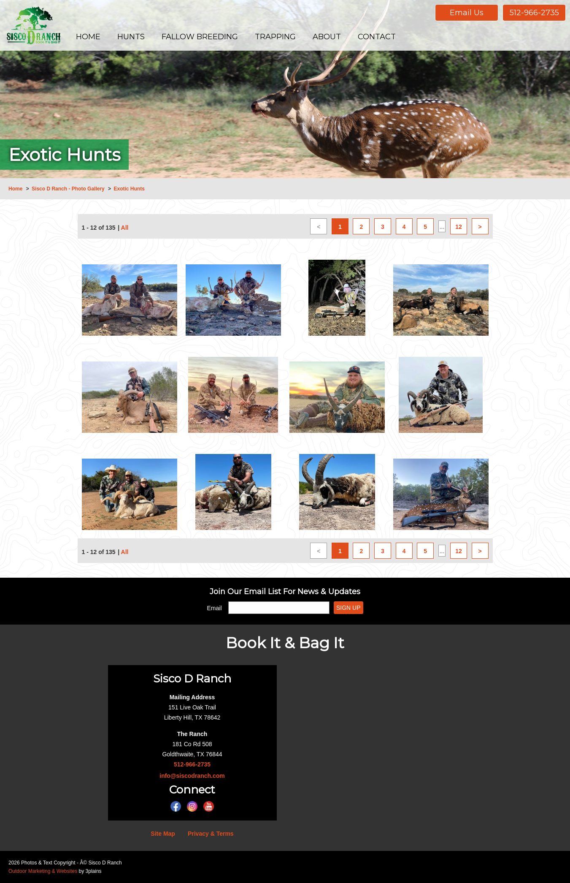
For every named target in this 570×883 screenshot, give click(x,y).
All (125, 227)
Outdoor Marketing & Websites (42, 871)
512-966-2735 (534, 12)
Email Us (467, 12)
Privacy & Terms (211, 833)
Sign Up (348, 607)
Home (15, 189)
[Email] (279, 607)
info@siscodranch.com (191, 775)
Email (214, 608)
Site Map (163, 833)
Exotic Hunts (128, 189)
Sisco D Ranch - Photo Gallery (68, 189)
